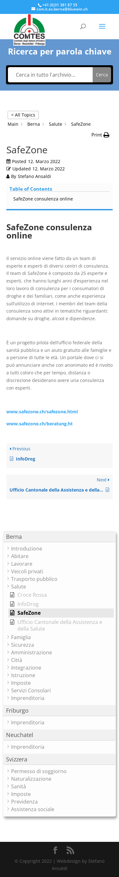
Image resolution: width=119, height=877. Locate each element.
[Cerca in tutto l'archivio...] (50, 74)
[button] (59, 536)
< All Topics (23, 115)
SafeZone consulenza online (43, 199)
